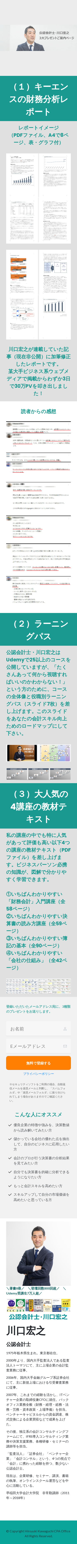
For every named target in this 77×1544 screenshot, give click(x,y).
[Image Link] (38, 1309)
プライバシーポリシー (38, 1073)
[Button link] (38, 1063)
